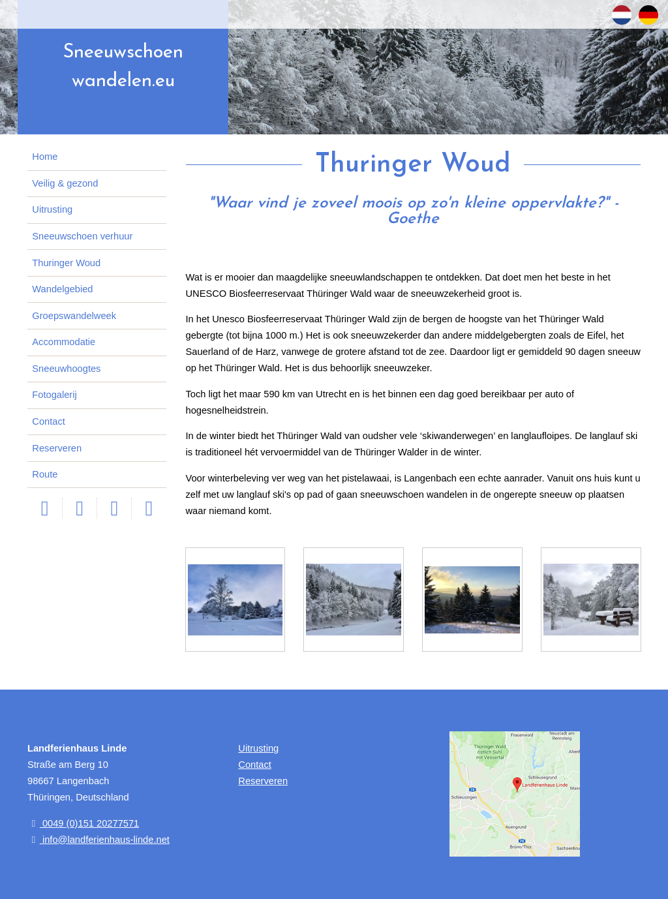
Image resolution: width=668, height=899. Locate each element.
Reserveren (57, 448)
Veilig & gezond (65, 183)
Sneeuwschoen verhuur (82, 236)
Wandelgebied (62, 289)
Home (44, 156)
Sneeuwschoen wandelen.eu (123, 67)
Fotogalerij (54, 394)
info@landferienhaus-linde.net (98, 839)
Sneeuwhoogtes (66, 368)
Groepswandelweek (74, 316)
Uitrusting (52, 209)
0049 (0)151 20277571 (83, 823)
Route (44, 474)
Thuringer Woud (66, 263)
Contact (48, 421)
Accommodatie (63, 342)
